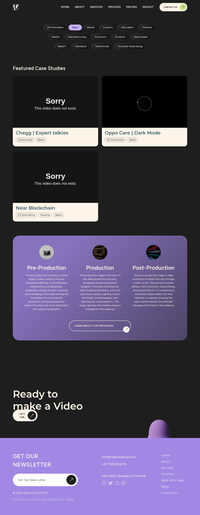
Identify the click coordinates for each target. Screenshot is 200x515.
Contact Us (175, 7)
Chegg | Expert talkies (42, 133)
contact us (169, 493)
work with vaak (172, 480)
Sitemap (69, 499)
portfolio (167, 474)
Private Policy (20, 499)
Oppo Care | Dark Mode (133, 133)
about (165, 461)
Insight (148, 6)
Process (114, 6)
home (165, 455)
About (80, 6)
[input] (45, 480)
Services (96, 6)
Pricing (131, 6)
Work (65, 6)
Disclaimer (33, 499)
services (167, 468)
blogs (165, 486)
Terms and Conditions (52, 499)
